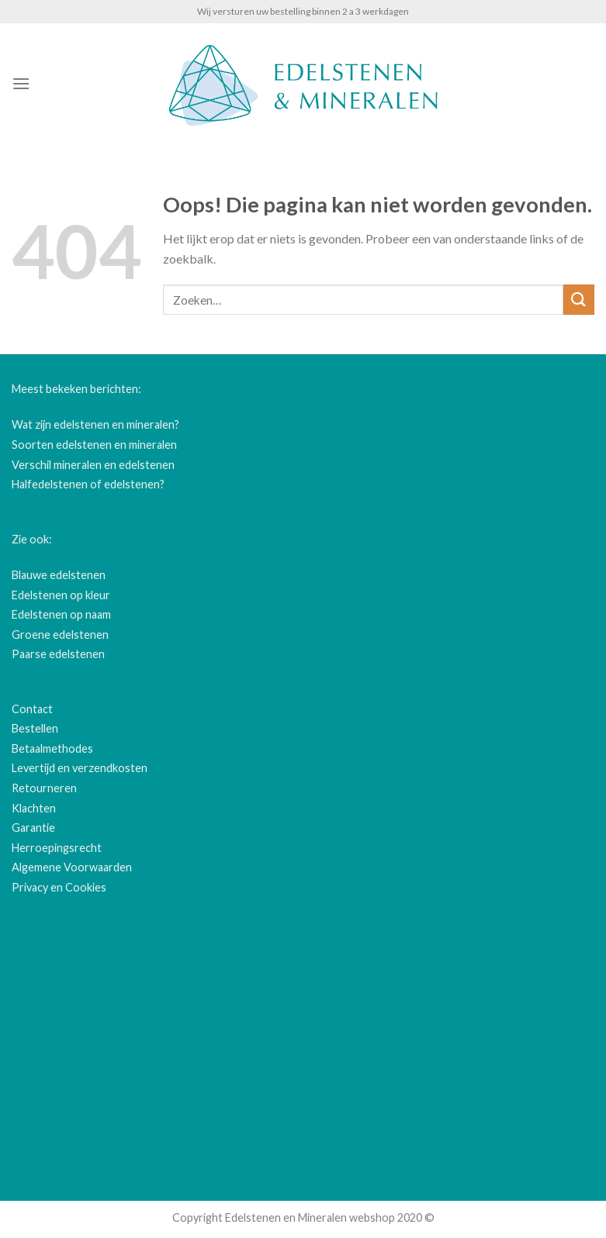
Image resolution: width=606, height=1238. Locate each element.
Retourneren (44, 788)
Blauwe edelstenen (59, 574)
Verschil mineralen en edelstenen (93, 464)
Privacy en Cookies (59, 887)
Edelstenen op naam (61, 614)
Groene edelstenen (60, 634)
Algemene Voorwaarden (72, 867)
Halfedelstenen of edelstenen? (88, 484)
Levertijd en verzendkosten (79, 767)
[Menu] (21, 83)
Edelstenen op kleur (61, 595)
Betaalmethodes (52, 748)
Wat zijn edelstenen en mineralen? (95, 424)
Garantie (33, 827)
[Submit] (578, 299)
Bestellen (35, 728)
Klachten (34, 808)
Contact (32, 709)
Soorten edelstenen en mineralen (94, 444)
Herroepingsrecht (57, 847)
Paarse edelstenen (58, 653)
